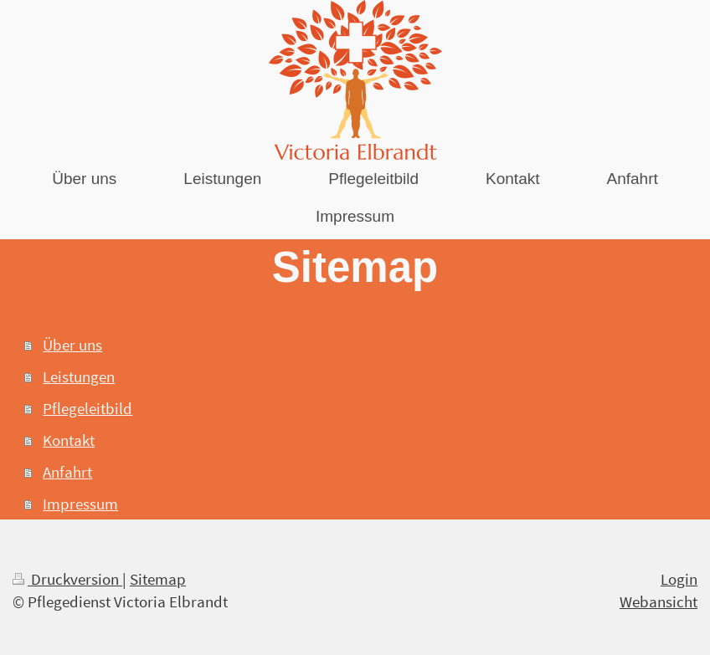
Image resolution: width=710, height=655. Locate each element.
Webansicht (658, 601)
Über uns (72, 345)
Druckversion (67, 579)
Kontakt (69, 440)
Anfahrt (67, 472)
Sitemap (158, 579)
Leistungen (79, 376)
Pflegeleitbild (87, 408)
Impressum (80, 504)
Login (679, 579)
